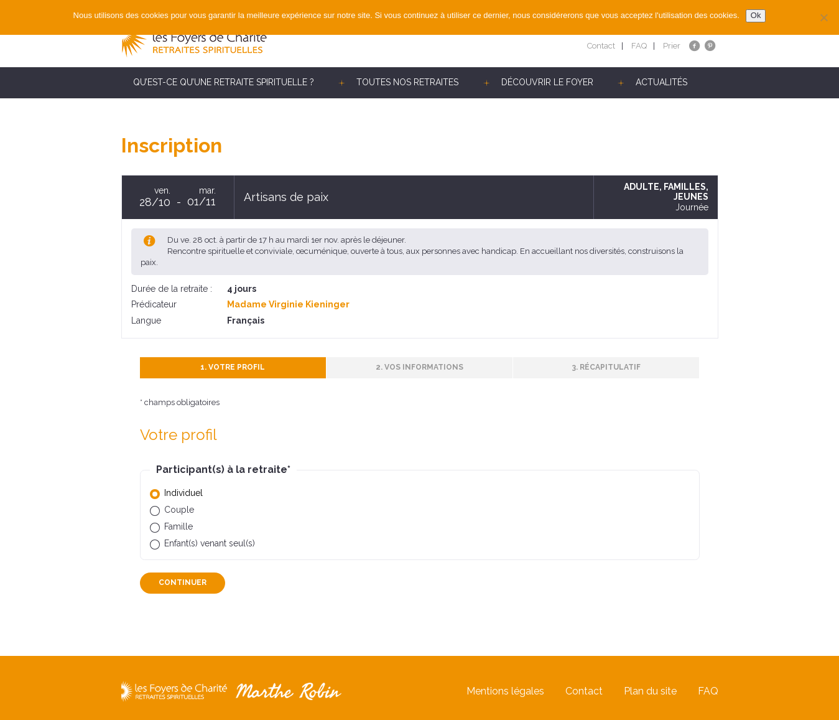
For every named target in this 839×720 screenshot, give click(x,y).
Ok (756, 15)
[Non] (823, 17)
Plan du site (650, 691)
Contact (601, 45)
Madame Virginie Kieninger (288, 304)
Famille (178, 526)
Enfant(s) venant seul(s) (209, 543)
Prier (671, 45)
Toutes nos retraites (407, 82)
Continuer (182, 582)
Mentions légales (505, 691)
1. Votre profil (232, 367)
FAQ (639, 45)
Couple (179, 510)
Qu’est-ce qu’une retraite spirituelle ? (223, 82)
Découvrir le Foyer (547, 82)
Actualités (661, 82)
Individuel (183, 493)
